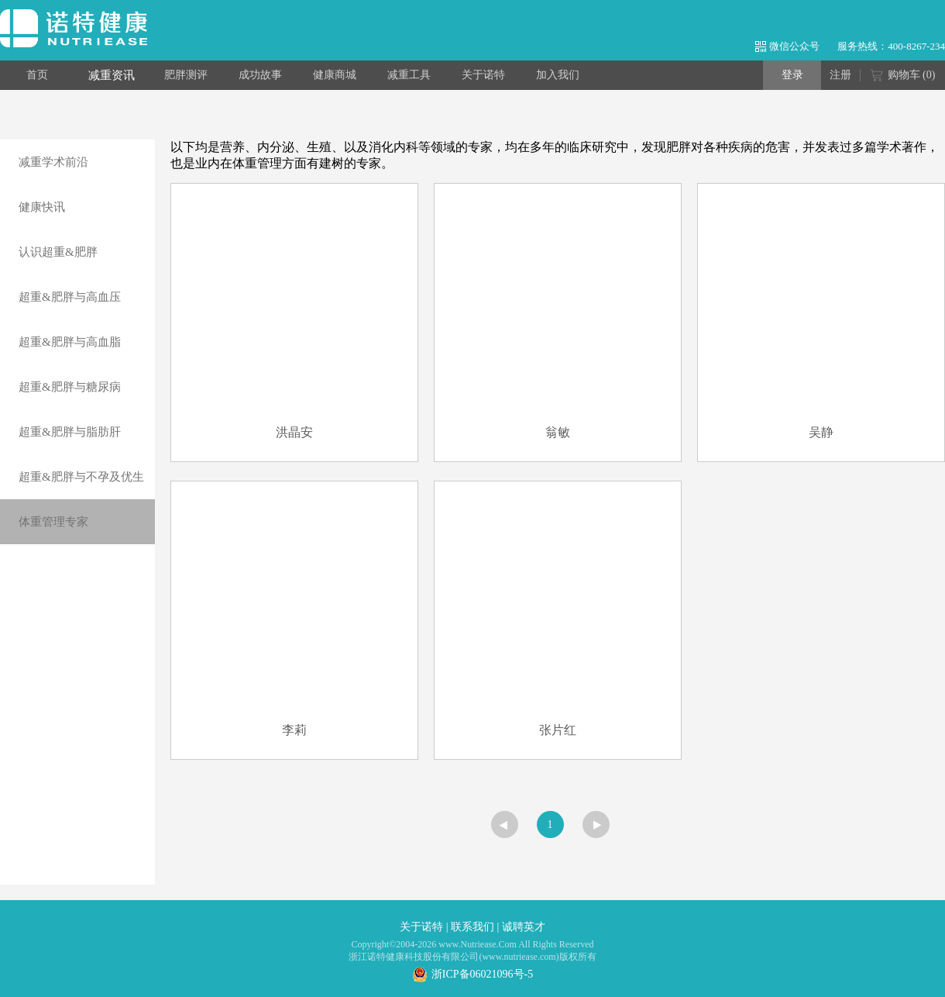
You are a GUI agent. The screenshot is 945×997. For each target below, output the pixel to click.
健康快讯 (42, 207)
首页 (37, 75)
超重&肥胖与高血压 (70, 297)
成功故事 (260, 75)
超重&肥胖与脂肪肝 (70, 432)
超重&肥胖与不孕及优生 (81, 477)
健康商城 (334, 75)
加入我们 (557, 75)
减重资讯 (111, 75)
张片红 (557, 730)
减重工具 (409, 75)
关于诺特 (483, 75)
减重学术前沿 (53, 162)
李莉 (294, 730)
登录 (792, 75)
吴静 (821, 432)
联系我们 (472, 927)
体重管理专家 (53, 522)
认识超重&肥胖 (58, 252)
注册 (840, 75)
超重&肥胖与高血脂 (70, 342)
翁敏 (557, 432)
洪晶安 (294, 432)
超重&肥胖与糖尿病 (70, 387)
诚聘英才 (523, 927)
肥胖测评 (186, 75)
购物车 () (903, 76)
